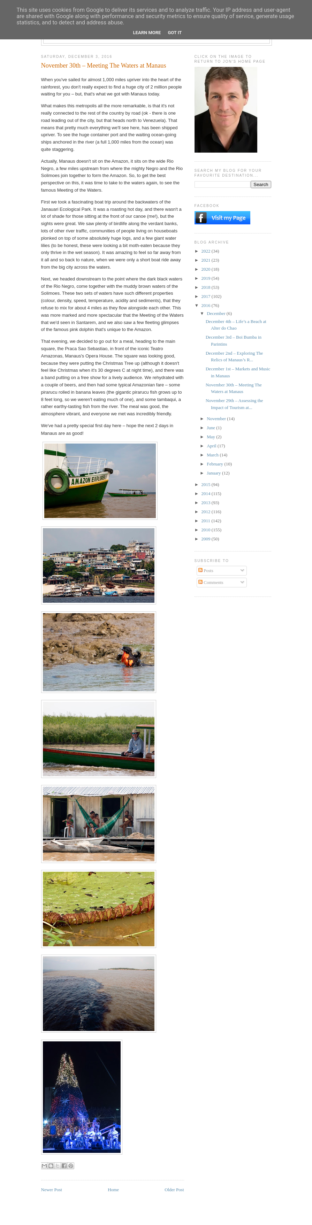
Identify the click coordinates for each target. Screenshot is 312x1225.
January (214, 473)
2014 (206, 493)
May (211, 436)
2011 (206, 520)
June (211, 427)
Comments (210, 582)
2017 (206, 296)
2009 (206, 538)
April (212, 445)
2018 (206, 287)
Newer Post (51, 1189)
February (215, 464)
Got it (175, 32)
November (217, 418)
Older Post (174, 1189)
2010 (206, 529)
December (217, 313)
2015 (206, 484)
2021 (206, 260)
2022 (206, 251)
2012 (206, 511)
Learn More (147, 32)
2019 (206, 278)
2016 (206, 305)
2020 (206, 269)
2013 (206, 502)
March (213, 454)
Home (113, 1189)
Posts (205, 570)
